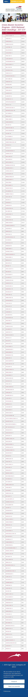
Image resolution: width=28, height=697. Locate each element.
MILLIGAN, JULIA (8, 291)
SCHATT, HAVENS (8, 139)
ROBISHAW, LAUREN (9, 473)
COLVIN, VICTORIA (8, 52)
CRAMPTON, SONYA (9, 286)
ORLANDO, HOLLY (8, 283)
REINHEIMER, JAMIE (9, 573)
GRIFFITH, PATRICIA (9, 162)
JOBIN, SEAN (8, 631)
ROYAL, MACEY (8, 496)
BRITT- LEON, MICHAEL (9, 427)
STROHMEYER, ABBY (9, 349)
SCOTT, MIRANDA (8, 113)
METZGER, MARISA (9, 401)
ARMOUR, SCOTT (8, 343)
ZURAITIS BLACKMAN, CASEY (10, 642)
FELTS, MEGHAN (8, 478)
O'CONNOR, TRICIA (8, 608)
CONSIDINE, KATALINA (9, 501)
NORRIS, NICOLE (8, 524)
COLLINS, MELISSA (8, 530)
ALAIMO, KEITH (8, 96)
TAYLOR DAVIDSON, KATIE (10, 61)
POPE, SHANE (8, 271)
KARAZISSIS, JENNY (9, 84)
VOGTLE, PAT (8, 104)
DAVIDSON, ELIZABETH (9, 450)
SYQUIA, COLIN (8, 441)
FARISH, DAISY (8, 470)
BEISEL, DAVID (8, 263)
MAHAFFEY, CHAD (9, 421)
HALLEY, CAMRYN (8, 346)
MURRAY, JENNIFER (9, 386)
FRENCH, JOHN (8, 116)
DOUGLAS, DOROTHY (9, 64)
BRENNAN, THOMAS (9, 176)
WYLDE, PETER (8, 228)
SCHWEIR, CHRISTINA (9, 542)
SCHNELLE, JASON (8, 605)
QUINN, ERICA (8, 202)
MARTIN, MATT (8, 435)
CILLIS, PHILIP (8, 277)
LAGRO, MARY (8, 645)
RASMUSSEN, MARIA (9, 168)
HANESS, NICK (8, 38)
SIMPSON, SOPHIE (8, 611)
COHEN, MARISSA (8, 599)
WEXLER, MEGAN (8, 409)
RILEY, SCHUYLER (8, 536)
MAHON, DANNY (8, 619)
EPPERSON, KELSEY (9, 458)
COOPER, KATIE (8, 87)
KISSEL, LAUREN (8, 156)
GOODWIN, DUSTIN (9, 280)
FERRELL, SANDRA (8, 119)
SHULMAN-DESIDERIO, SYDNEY (10, 547)
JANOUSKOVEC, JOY (9, 355)
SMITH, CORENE (8, 78)
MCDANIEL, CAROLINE (9, 550)
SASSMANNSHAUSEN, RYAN (10, 75)
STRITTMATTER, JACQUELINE (10, 101)
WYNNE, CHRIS (8, 383)
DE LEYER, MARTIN (9, 173)
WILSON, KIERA (8, 487)
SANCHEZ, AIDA (8, 516)
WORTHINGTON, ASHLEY (10, 110)
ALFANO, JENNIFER (9, 58)
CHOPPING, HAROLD (9, 170)
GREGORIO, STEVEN (9, 188)
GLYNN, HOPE (8, 398)
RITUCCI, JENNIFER (9, 504)
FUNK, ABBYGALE (8, 191)
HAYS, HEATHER (8, 314)
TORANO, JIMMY (8, 90)
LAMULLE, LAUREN (9, 519)
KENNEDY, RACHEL (9, 493)
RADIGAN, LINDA (8, 412)
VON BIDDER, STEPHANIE (10, 150)
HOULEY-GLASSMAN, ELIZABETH (11, 418)
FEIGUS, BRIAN (8, 366)
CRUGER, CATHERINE (9, 522)
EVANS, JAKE (8, 648)
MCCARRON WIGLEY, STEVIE (10, 570)
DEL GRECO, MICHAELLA (9, 237)
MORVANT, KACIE (8, 628)
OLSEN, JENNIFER (8, 317)
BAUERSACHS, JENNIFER (9, 225)
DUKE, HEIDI (8, 591)
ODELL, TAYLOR (8, 67)
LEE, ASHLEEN (8, 490)
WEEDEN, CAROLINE (9, 222)
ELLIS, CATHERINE (8, 136)
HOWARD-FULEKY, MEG (9, 107)
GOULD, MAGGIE (8, 274)
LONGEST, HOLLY (8, 637)
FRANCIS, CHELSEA (9, 372)
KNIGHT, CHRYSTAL (9, 464)
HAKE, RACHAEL (8, 579)
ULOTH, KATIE (8, 527)
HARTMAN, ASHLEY (9, 447)
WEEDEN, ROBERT (8, 248)
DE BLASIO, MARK (8, 452)
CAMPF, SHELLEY (8, 242)
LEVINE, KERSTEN (8, 375)
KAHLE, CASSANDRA (9, 596)
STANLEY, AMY (8, 461)
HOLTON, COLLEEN (9, 378)
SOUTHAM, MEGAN (9, 300)
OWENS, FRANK (8, 320)
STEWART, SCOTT (8, 81)
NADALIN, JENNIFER (9, 360)
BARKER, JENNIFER (9, 352)
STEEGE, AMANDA (8, 257)
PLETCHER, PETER (8, 510)
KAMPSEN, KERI (8, 205)
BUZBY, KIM (8, 147)
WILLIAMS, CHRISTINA (9, 498)
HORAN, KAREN (8, 294)
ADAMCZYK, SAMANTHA (10, 640)
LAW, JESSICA (8, 507)
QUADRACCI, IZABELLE (9, 438)
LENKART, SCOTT (8, 332)
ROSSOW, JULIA (8, 562)
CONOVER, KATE (8, 245)
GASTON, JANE (8, 392)
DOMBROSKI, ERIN (8, 153)
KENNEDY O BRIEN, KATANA (10, 142)
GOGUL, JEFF (8, 340)
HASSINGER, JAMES (9, 513)
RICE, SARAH (8, 133)
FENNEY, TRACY (8, 55)
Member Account (17, 1)
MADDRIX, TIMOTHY (9, 179)
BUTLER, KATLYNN (9, 208)
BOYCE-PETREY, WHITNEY (10, 565)
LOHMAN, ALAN (8, 326)
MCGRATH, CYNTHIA (9, 369)
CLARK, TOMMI (8, 47)
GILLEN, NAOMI (8, 406)
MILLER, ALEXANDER (9, 415)
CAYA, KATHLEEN (8, 50)
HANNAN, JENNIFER (9, 122)
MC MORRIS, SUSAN (9, 395)
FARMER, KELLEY (8, 73)
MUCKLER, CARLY (8, 429)
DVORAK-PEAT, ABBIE (9, 127)
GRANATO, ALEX (8, 634)
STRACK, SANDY (8, 467)
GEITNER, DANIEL (8, 41)
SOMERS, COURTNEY (9, 484)
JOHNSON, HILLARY (9, 44)
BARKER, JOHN (8, 357)
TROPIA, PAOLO (8, 234)
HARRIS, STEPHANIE (9, 545)
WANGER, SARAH (8, 602)
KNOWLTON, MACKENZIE (10, 254)
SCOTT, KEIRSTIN (8, 481)
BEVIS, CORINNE (8, 622)
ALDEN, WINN (8, 311)
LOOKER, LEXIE (8, 309)
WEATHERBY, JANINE (9, 389)
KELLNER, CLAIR (8, 93)
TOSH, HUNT (8, 124)
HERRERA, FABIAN (8, 297)
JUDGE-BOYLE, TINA (9, 70)
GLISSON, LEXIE (8, 576)
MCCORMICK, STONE (9, 251)
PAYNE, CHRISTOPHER (9, 130)
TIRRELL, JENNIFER (9, 559)
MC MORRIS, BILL (8, 539)
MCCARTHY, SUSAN (9, 553)
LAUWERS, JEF (8, 323)
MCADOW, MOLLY (8, 288)
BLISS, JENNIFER (8, 329)
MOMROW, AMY (8, 404)
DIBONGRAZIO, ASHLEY (9, 625)
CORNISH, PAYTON (8, 219)
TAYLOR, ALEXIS (8, 303)
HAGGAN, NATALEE (9, 432)
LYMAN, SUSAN (8, 588)
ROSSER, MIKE (8, 260)
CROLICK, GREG (8, 196)
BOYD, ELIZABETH (8, 185)
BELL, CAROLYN (8, 211)
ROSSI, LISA (7, 568)
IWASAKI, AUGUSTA (9, 268)
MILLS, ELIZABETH (9, 617)
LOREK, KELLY (8, 337)
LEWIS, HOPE (8, 455)
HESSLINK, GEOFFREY (9, 444)
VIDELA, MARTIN (8, 159)
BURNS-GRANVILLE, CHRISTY (10, 533)
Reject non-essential (14, 686)
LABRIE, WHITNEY (8, 214)
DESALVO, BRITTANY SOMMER (10, 424)
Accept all (14, 681)
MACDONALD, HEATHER (9, 165)
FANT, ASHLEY (8, 556)
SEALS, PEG (7, 199)
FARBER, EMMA (8, 585)
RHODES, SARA (8, 216)
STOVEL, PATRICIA (8, 182)
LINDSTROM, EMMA (9, 582)
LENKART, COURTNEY (9, 35)
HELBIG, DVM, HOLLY (9, 363)
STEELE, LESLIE (8, 306)
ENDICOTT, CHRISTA (9, 593)
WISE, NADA (8, 265)
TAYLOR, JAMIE (8, 614)
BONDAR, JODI (8, 231)
